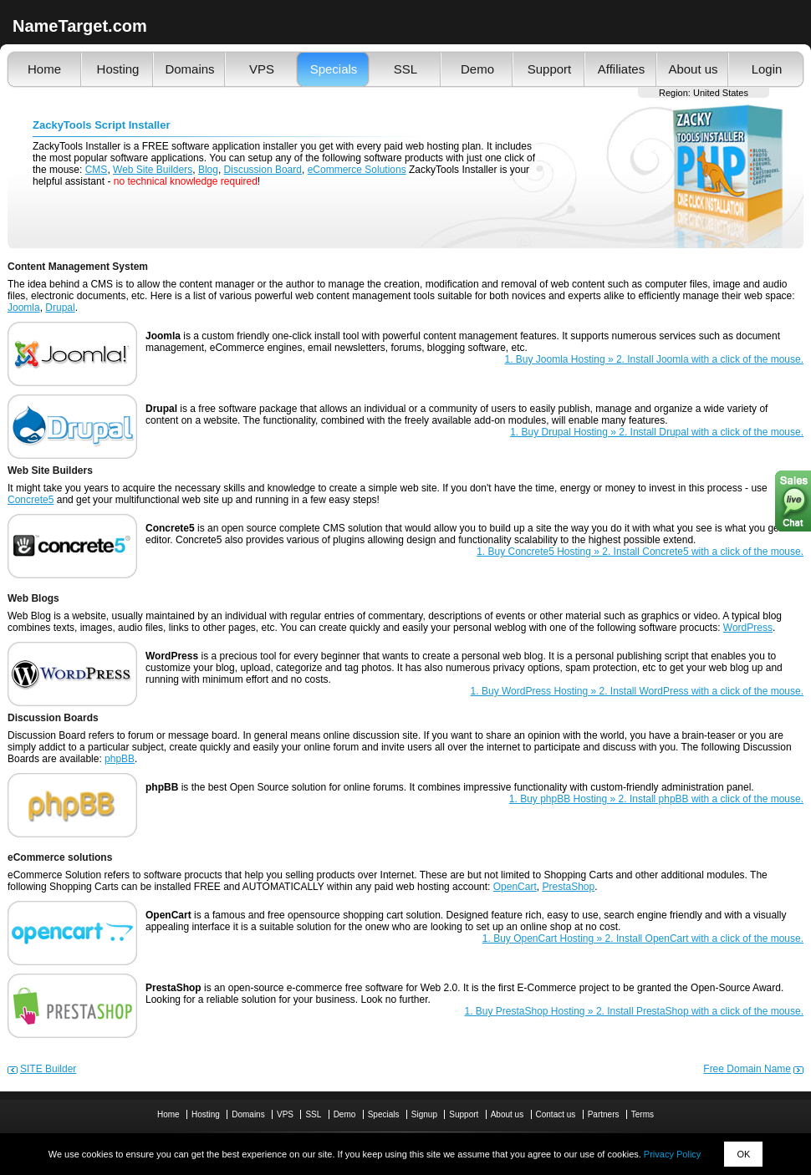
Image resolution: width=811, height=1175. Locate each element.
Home (44, 69)
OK (743, 1154)
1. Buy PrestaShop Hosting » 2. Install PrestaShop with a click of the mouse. (633, 1011)
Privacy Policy (672, 1154)
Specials (334, 69)
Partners (604, 1114)
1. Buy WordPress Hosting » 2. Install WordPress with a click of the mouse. (637, 691)
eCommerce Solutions (357, 169)
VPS (261, 69)
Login (767, 69)
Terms (642, 1114)
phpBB (120, 759)
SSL (405, 69)
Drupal (59, 307)
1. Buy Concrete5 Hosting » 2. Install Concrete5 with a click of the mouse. (640, 551)
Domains (189, 69)
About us (692, 69)
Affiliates (621, 69)
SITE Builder (48, 1069)
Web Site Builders (152, 169)
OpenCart (515, 887)
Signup (424, 1114)
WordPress (748, 627)
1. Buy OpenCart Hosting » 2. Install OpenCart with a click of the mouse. (642, 938)
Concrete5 (31, 500)
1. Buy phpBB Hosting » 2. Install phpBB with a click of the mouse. (656, 799)
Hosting (118, 69)
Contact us (556, 1114)
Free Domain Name (747, 1069)
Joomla (24, 307)
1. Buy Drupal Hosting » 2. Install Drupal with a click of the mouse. (656, 432)
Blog (208, 169)
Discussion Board (263, 169)
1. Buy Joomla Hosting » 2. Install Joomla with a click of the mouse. (654, 359)
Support (550, 69)
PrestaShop (568, 887)
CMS (96, 169)
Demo (477, 69)
